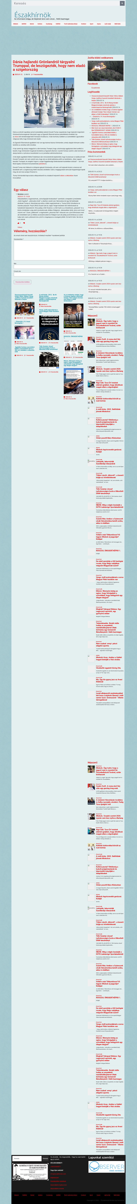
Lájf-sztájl (108, 24)
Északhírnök (32, 14)
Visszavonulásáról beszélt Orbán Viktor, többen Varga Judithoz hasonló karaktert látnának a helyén (24, 297)
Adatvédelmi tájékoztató (58, 1185)
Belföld (24, 24)
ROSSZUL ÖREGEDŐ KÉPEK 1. (73, 337)
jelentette (42, 164)
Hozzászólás (18, 239)
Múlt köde (118, 24)
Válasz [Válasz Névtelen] (20, 227)
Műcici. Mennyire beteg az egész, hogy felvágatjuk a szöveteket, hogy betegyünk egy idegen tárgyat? (73, 363)
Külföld (58, 24)
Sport (91, 24)
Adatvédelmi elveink (57, 1188)
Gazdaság (49, 24)
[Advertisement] (68, 40)
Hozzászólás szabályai (58, 1181)
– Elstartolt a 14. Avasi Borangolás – (22, 322)
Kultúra (40, 24)
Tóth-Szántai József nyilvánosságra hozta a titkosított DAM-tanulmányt (48, 347)
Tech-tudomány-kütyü (70, 24)
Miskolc (15, 24)
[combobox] (27, 1158)
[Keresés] (122, 3)
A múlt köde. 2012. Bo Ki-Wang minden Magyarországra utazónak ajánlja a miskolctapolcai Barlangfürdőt (48, 298)
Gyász (99, 24)
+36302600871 (55, 1167)
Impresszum (54, 1178)
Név (15, 263)
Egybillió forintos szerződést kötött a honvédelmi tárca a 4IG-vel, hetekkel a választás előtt (24, 349)
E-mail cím (17, 271)
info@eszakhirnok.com (58, 1174)
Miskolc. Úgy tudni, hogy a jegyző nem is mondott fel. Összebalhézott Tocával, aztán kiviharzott (102, 255)
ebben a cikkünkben (66, 175)
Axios (17, 137)
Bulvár (32, 24)
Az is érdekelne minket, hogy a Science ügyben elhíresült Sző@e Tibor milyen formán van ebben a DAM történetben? (73, 298)
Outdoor (83, 24)
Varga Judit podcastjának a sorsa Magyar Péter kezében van (49, 311)
